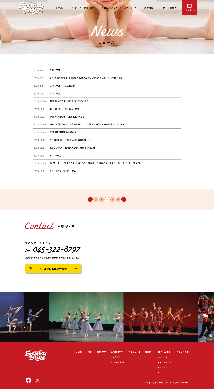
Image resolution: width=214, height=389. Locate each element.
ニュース (163, 357)
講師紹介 (149, 7)
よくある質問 (118, 362)
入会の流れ (117, 357)
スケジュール (130, 7)
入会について (108, 7)
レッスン (60, 7)
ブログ (162, 372)
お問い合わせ (189, 10)
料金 (90, 352)
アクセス (163, 367)
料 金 (74, 7)
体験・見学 (89, 7)
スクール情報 (167, 7)
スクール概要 (166, 362)
